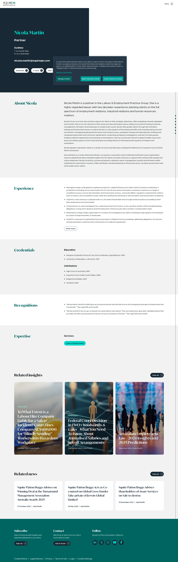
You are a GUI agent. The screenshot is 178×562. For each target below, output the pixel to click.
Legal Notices (36, 559)
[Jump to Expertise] (175, 127)
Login (72, 559)
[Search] (159, 4)
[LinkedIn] (94, 543)
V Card (36, 70)
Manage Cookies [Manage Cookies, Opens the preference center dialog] (64, 79)
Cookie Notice (20, 559)
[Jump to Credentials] (175, 121)
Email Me (20, 70)
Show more (70, 228)
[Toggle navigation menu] (169, 4)
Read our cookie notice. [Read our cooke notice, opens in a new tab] (64, 72)
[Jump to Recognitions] (175, 124)
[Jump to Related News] (175, 133)
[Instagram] (108, 543)
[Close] (123, 58)
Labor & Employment (75, 343)
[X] (101, 543)
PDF (50, 70)
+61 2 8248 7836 (22, 51)
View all (155, 375)
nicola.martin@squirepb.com (32, 60)
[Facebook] (121, 543)
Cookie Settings (85, 559)
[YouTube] (114, 543)
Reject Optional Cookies (91, 79)
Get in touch (60, 544)
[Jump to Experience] (175, 118)
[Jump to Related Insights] (175, 130)
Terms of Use (61, 559)
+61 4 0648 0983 (22, 53)
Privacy (49, 559)
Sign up (19, 544)
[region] (90, 70)
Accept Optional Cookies (113, 79)
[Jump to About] (175, 115)
